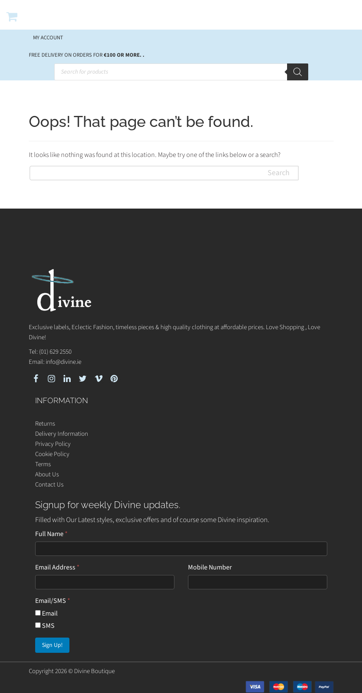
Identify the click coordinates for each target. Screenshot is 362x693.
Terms (43, 464)
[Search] (297, 71)
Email (46, 613)
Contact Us (49, 484)
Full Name (51, 534)
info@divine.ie (63, 362)
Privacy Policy (53, 444)
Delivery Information (61, 433)
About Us (47, 474)
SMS (45, 625)
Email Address (57, 567)
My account (48, 37)
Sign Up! (52, 645)
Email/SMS (52, 600)
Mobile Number (210, 567)
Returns (45, 423)
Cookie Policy (52, 454)
